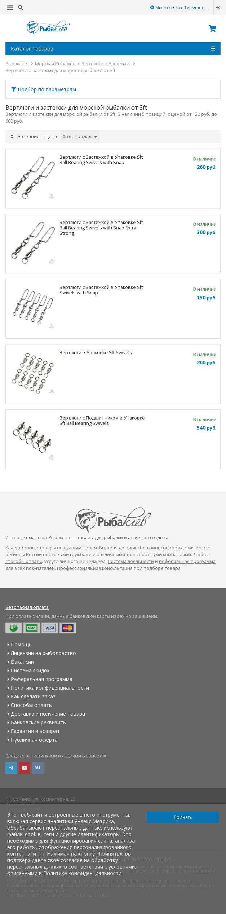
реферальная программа (187, 561)
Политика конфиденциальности (47, 687)
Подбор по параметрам (47, 89)
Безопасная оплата (27, 607)
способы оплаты (23, 561)
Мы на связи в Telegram (176, 7)
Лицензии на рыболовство (40, 653)
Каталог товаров (113, 48)
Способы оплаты (29, 705)
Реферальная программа (38, 679)
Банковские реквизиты (36, 722)
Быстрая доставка (119, 548)
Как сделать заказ (30, 696)
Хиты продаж (80, 136)
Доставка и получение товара (45, 713)
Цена (51, 136)
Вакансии (19, 661)
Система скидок (27, 670)
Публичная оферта (31, 739)
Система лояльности (131, 561)
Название (28, 136)
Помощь (18, 644)
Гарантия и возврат (32, 731)
